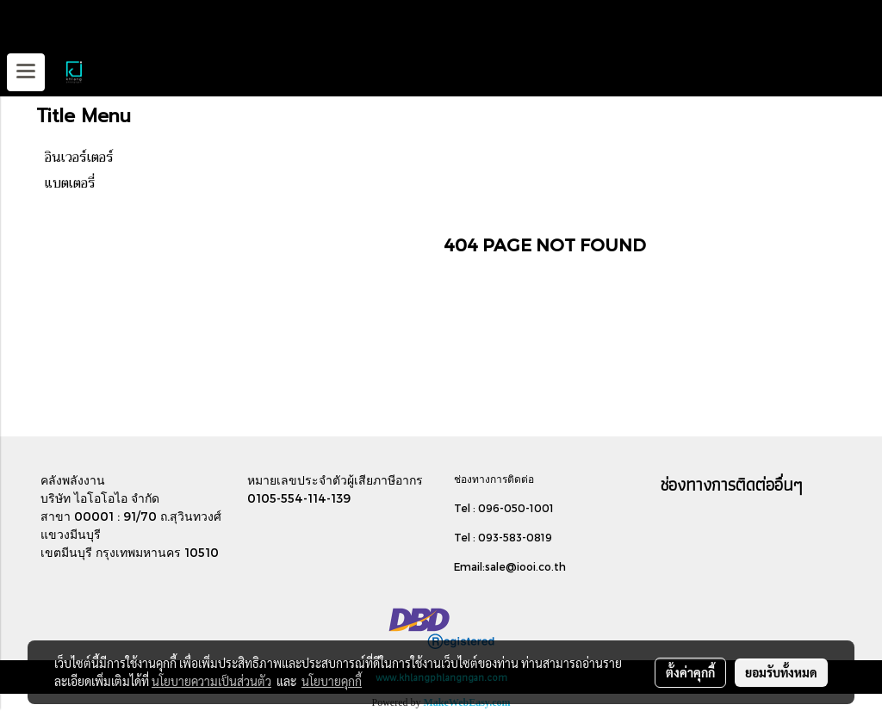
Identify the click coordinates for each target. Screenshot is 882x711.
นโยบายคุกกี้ (331, 681)
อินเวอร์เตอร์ (79, 157)
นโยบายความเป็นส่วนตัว (211, 681)
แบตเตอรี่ (70, 183)
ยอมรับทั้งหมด (781, 672)
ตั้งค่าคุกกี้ (690, 672)
